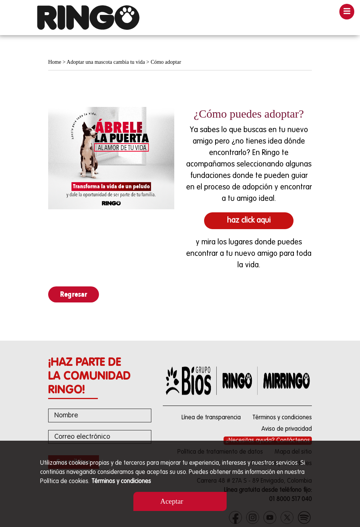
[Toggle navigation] (347, 11)
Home (54, 62)
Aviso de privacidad (286, 429)
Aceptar (171, 501)
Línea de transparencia (211, 418)
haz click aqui (249, 221)
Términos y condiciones (121, 482)
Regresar (73, 294)
